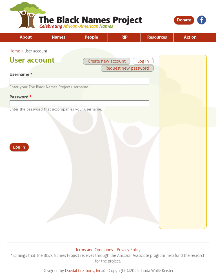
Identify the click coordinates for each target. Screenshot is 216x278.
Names (58, 37)
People (91, 37)
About (26, 37)
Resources (157, 37)
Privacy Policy (129, 250)
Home (15, 51)
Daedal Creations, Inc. (85, 271)
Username (21, 75)
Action (190, 37)
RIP (124, 37)
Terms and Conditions (94, 250)
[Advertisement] (183, 139)
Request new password (127, 68)
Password (21, 97)
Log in (141, 61)
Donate (184, 20)
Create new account (107, 61)
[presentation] (52, 127)
